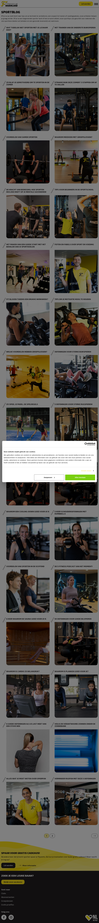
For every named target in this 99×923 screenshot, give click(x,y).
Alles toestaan (80, 477)
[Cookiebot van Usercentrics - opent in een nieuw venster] (86, 444)
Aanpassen (49, 477)
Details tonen (86, 471)
